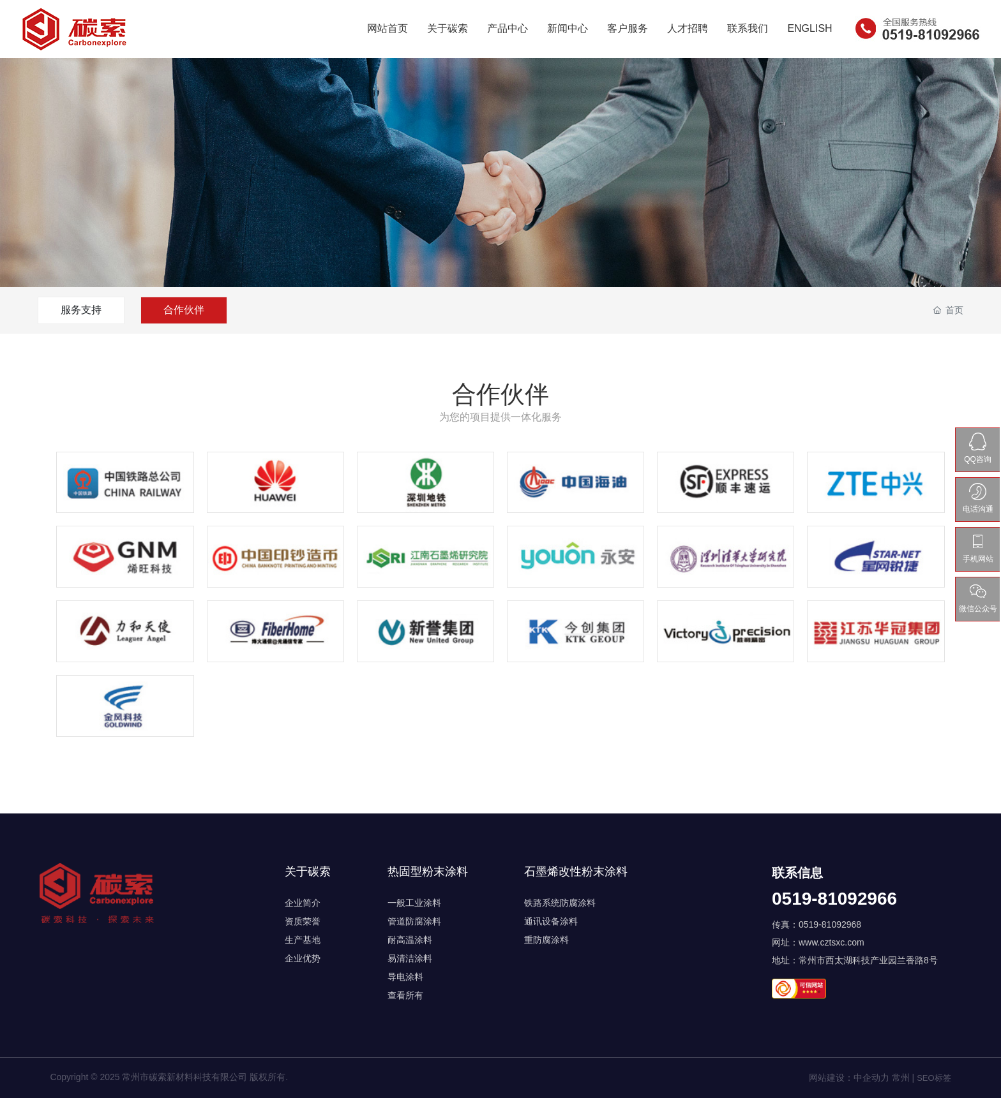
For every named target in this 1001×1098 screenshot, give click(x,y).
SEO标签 (934, 1078)
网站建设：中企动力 (849, 1077)
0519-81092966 (834, 899)
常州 (901, 1077)
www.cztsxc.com (831, 942)
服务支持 (81, 309)
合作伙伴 (183, 309)
